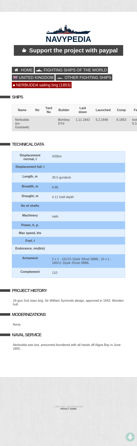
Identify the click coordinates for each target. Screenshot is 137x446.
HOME (23, 70)
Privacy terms (68, 409)
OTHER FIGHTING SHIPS (84, 77)
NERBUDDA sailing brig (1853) (42, 85)
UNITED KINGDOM (33, 77)
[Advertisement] (42, 392)
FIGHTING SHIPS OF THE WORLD (71, 70)
